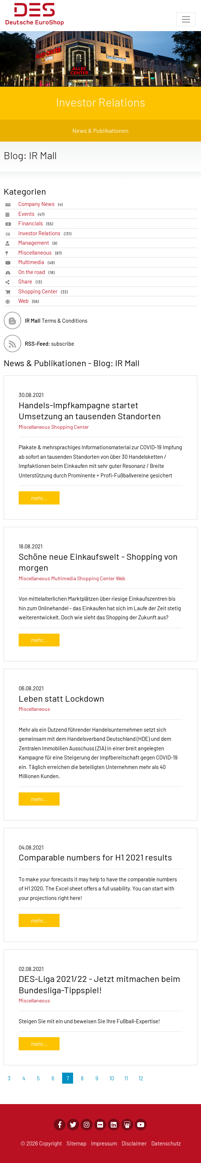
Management (39, 242)
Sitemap (76, 1143)
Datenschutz (166, 1143)
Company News (41, 203)
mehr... (39, 498)
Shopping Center (44, 291)
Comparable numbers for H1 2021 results (95, 857)
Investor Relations (46, 233)
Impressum (104, 1143)
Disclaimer (134, 1143)
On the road (37, 272)
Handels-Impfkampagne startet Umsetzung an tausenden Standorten (90, 410)
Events (32, 213)
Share (31, 281)
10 (111, 1078)
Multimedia (37, 262)
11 (126, 1078)
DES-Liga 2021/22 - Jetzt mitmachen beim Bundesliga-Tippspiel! (99, 984)
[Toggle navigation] (186, 19)
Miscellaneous (41, 252)
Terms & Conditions (56, 320)
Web (29, 300)
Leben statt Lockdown (61, 698)
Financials (37, 223)
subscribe (49, 343)
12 (141, 1078)
